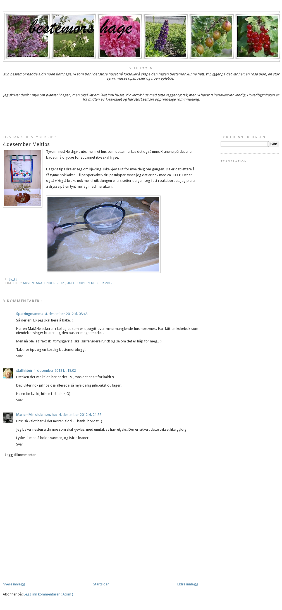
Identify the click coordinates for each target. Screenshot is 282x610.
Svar (19, 356)
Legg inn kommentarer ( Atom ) (48, 594)
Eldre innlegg (187, 584)
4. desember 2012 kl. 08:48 (66, 314)
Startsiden (101, 584)
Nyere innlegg (14, 584)
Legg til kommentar (20, 455)
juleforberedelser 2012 (90, 283)
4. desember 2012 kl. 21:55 (80, 415)
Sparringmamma (29, 314)
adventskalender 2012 (44, 283)
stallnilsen (24, 370)
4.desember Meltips (26, 144)
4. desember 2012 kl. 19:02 (55, 370)
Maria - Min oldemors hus (36, 415)
